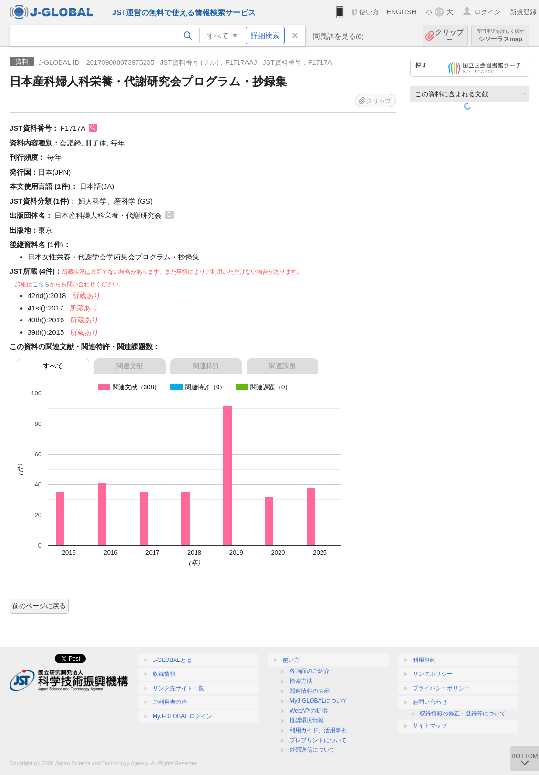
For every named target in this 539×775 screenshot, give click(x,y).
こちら (41, 284)
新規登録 (523, 12)
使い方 (369, 12)
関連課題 (282, 366)
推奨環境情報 (307, 720)
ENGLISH (401, 12)
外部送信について (312, 749)
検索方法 (301, 681)
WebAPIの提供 (309, 710)
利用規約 (424, 660)
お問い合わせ (430, 702)
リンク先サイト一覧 (178, 688)
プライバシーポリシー (441, 688)
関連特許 (206, 366)
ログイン (487, 12)
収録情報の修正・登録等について (463, 713)
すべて (53, 366)
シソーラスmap (500, 35)
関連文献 (129, 366)
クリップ (449, 35)
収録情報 (164, 674)
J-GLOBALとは (172, 660)
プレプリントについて (318, 740)
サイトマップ (430, 726)
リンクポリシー (433, 674)
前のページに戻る (39, 606)
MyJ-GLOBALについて (319, 700)
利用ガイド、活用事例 (318, 730)
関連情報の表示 (310, 691)
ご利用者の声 (170, 702)
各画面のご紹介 (310, 671)
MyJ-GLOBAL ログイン (182, 716)
